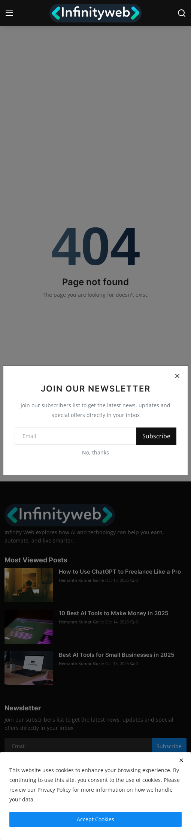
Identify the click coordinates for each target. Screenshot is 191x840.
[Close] (177, 376)
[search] (181, 13)
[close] (181, 760)
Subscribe (156, 436)
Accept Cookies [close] (95, 819)
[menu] (9, 13)
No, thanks (95, 452)
